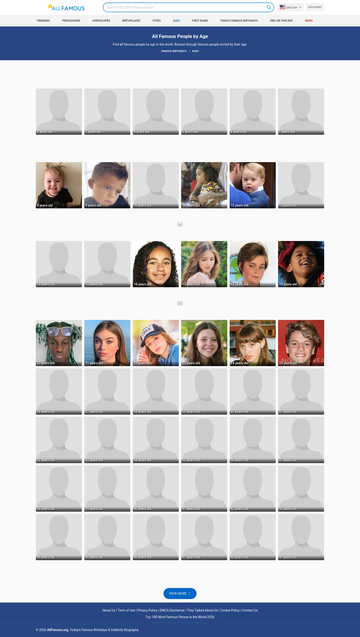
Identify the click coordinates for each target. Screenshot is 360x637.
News (309, 20)
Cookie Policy (230, 610)
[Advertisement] (180, 74)
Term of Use (126, 610)
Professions (71, 20)
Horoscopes (101, 20)
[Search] (188, 7)
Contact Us (250, 610)
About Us (108, 610)
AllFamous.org (57, 630)
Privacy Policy (147, 610)
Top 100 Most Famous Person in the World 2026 (180, 617)
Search (269, 7)
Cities (156, 20)
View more (178, 593)
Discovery (315, 7)
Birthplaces (131, 20)
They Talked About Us (202, 610)
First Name (200, 20)
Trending (43, 20)
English (288, 7)
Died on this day (281, 20)
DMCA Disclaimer (172, 610)
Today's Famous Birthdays (239, 20)
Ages (176, 20)
